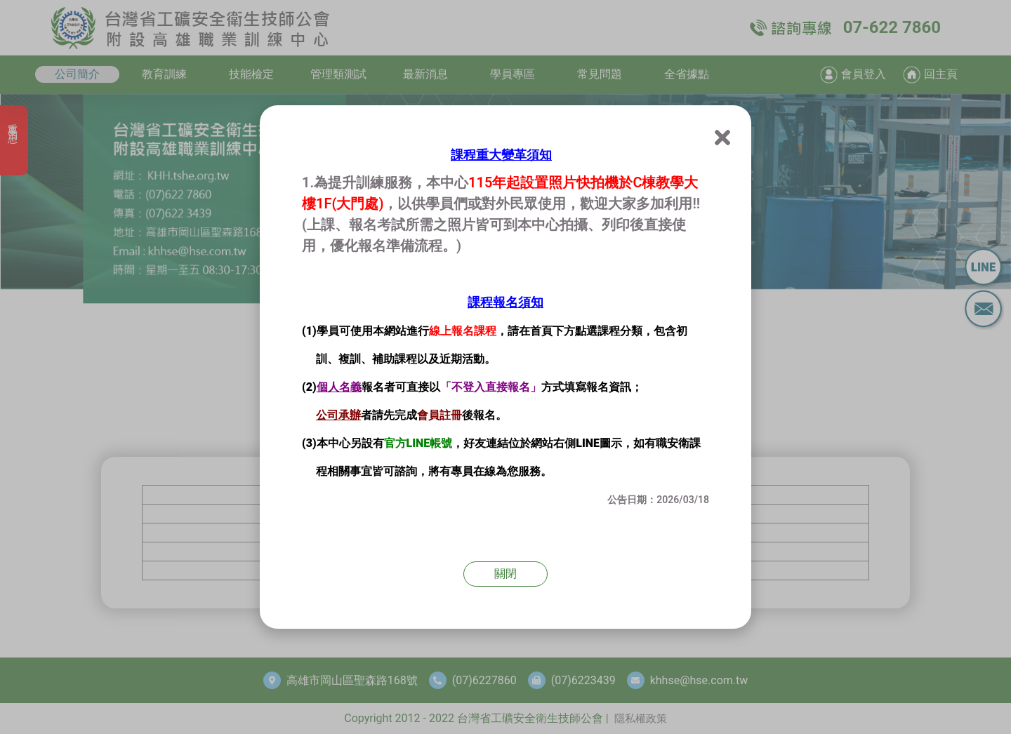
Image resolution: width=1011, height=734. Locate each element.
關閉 (505, 573)
